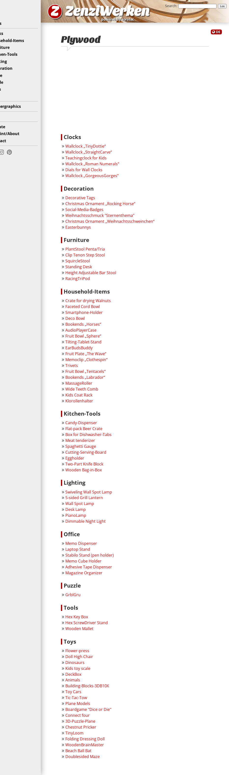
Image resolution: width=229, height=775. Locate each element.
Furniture (13, 54)
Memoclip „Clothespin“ (101, 363)
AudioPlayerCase (95, 334)
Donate (11, 134)
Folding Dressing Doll (99, 743)
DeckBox (88, 678)
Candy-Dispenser (96, 426)
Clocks (10, 40)
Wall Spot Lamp (94, 507)
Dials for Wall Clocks (98, 173)
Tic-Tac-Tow (90, 701)
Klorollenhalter (94, 404)
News (9, 30)
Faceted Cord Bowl (97, 310)
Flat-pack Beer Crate (98, 432)
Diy (7, 124)
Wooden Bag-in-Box (98, 473)
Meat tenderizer (95, 444)
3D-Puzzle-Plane (95, 725)
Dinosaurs (89, 666)
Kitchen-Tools (17, 61)
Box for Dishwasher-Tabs (103, 438)
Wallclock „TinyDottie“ (100, 150)
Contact (11, 148)
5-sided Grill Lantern (98, 501)
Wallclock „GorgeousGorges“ (106, 179)
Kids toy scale (92, 672)
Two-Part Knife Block (99, 467)
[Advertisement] (142, 96)
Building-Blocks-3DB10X (101, 689)
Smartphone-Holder (98, 316)
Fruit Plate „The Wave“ (100, 357)
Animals (87, 684)
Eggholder (89, 462)
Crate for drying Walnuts (102, 304)
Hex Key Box (91, 620)
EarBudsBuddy (93, 351)
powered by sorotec (151, 21)
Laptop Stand (92, 553)
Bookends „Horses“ (98, 328)
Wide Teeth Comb (96, 392)
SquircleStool (92, 264)
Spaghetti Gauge (95, 450)
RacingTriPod (92, 282)
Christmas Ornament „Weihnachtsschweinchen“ (124, 225)
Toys (8, 103)
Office (9, 82)
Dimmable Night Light (100, 525)
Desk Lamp (90, 513)
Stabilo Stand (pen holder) (104, 559)
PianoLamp (90, 519)
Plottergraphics (19, 113)
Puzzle (10, 89)
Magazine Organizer (98, 576)
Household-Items (20, 47)
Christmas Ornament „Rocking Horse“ (115, 207)
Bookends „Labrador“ (100, 381)
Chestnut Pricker (95, 731)
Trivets (86, 369)
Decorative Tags (95, 201)
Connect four (92, 719)
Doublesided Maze (97, 760)
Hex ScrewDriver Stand (101, 626)
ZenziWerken (131, 13)
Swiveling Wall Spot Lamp (103, 495)
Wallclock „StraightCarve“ (103, 155)
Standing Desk (93, 270)
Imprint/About (18, 140)
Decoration (15, 75)
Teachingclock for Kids (100, 161)
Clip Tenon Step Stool (99, 258)
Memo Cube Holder (98, 564)
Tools (9, 96)
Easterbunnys (92, 231)
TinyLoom (89, 737)
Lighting (12, 68)
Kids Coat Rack (93, 398)
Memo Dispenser (96, 547)
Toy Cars (88, 695)
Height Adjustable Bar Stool (105, 276)
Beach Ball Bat (93, 754)
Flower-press (92, 654)
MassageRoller (93, 387)
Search (170, 5)
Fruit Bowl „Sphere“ (98, 339)
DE (218, 36)
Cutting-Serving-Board (100, 456)
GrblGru (87, 598)
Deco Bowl (89, 322)
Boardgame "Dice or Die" (103, 713)
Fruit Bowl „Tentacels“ (100, 375)
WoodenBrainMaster (99, 748)
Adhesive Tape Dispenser (103, 570)
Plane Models (92, 707)
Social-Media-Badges (99, 213)
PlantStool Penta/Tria (99, 252)
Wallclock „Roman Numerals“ (107, 167)
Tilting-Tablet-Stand (98, 345)
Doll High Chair (94, 660)
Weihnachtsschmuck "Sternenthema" (114, 219)
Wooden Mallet (94, 632)
